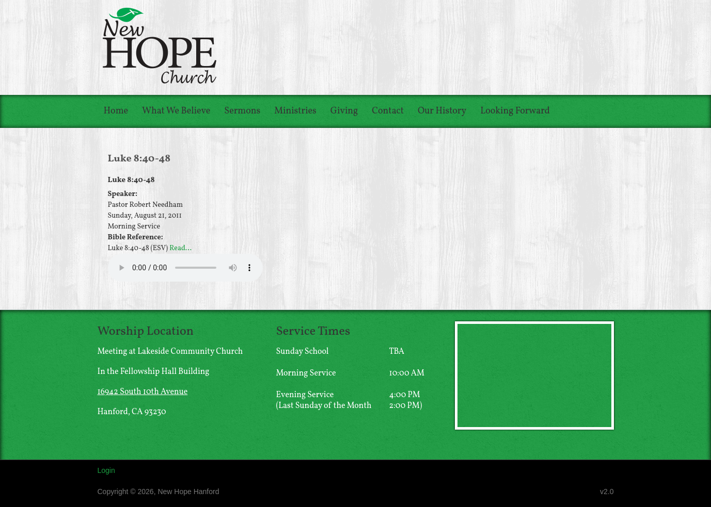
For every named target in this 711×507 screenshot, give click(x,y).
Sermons (242, 111)
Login (106, 470)
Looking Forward (515, 111)
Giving (344, 111)
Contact (388, 111)
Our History (442, 111)
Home (116, 111)
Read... (180, 248)
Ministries (295, 111)
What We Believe (176, 111)
